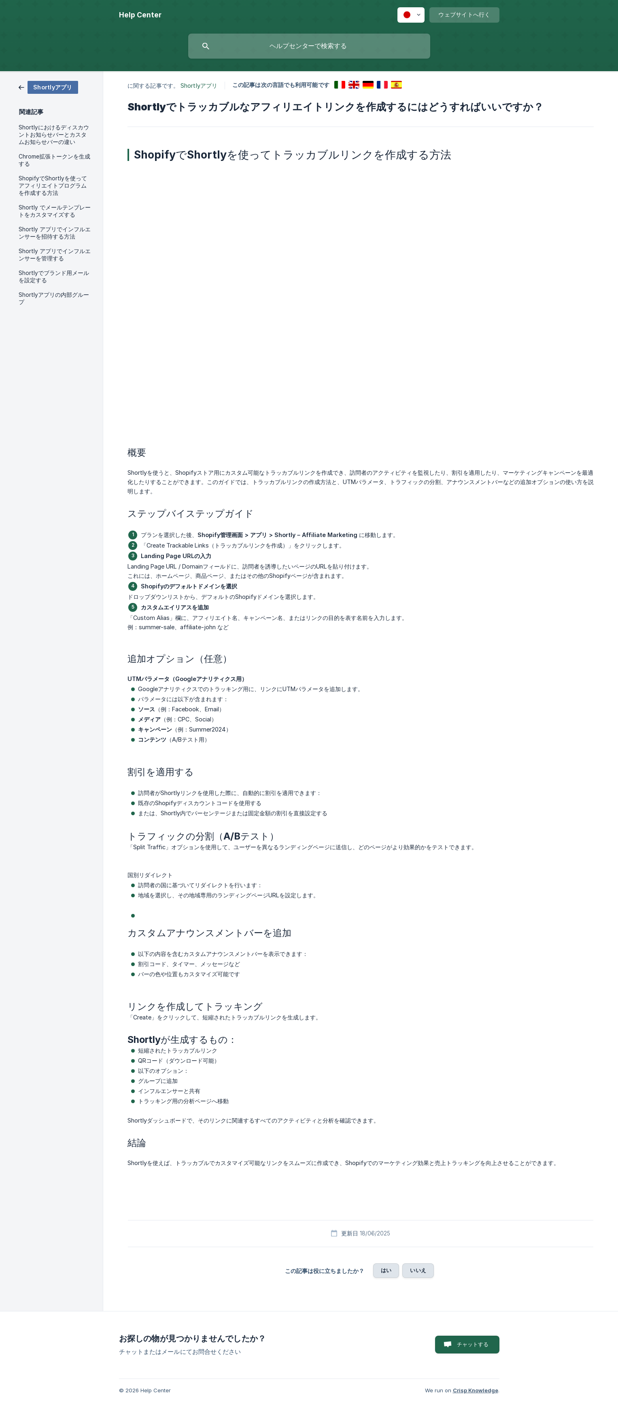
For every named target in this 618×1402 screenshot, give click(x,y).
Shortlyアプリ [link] (199, 85)
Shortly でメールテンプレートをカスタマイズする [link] (55, 211)
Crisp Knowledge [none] (475, 1390)
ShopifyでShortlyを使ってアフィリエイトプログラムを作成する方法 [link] (53, 185)
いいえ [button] (418, 1270)
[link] (48, 87)
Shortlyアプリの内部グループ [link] (54, 298)
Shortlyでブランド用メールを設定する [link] (54, 276)
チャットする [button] (473, 1344)
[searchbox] (309, 46)
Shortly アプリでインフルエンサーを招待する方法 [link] (55, 233)
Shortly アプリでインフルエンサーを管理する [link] (55, 255)
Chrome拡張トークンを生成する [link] (54, 160)
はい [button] (386, 1270)
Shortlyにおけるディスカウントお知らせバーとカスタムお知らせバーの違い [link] (54, 134)
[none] (140, 15)
